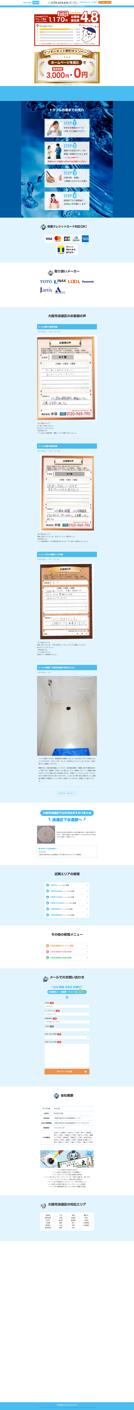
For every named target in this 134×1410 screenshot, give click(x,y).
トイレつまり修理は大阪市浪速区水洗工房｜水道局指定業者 (67, 6)
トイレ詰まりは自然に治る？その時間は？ (67, 1334)
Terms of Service (87, 1408)
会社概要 (94, 2)
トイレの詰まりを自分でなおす (67, 1331)
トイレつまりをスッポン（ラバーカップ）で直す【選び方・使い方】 (67, 1338)
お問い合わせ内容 (51, 1203)
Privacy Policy (74, 1408)
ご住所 (47, 1188)
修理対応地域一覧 (85, 2)
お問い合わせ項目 (51, 1195)
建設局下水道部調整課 (48, 1010)
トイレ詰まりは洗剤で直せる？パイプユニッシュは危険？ (67, 1346)
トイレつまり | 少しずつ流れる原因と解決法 (67, 1336)
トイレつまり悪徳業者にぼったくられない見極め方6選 (67, 1348)
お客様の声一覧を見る (67, 954)
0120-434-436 (59, 1289)
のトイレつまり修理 (59, 1046)
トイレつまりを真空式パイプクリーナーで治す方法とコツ (67, 1343)
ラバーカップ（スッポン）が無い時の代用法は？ (67, 1341)
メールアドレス (50, 1172)
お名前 (47, 1164)
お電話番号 (48, 1180)
